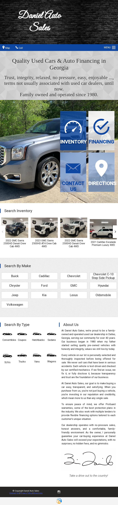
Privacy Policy (26, 493)
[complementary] (109, 496)
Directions (38, 493)
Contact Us (14, 493)
